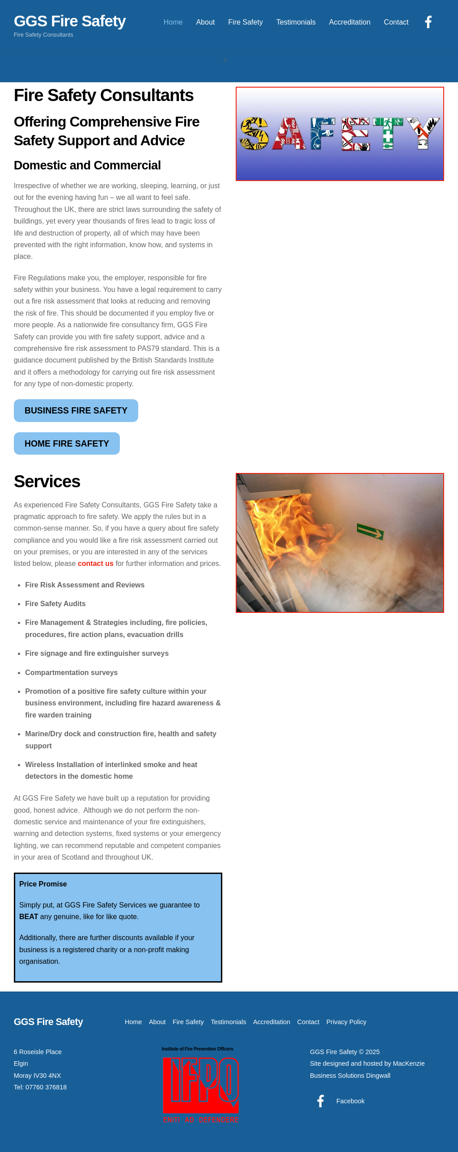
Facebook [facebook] (337, 1101)
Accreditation (350, 22)
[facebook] (430, 21)
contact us (96, 563)
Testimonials (296, 22)
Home (173, 22)
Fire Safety (245, 22)
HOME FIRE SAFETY (67, 443)
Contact (396, 22)
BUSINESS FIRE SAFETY (76, 410)
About (205, 22)
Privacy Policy (347, 1021)
